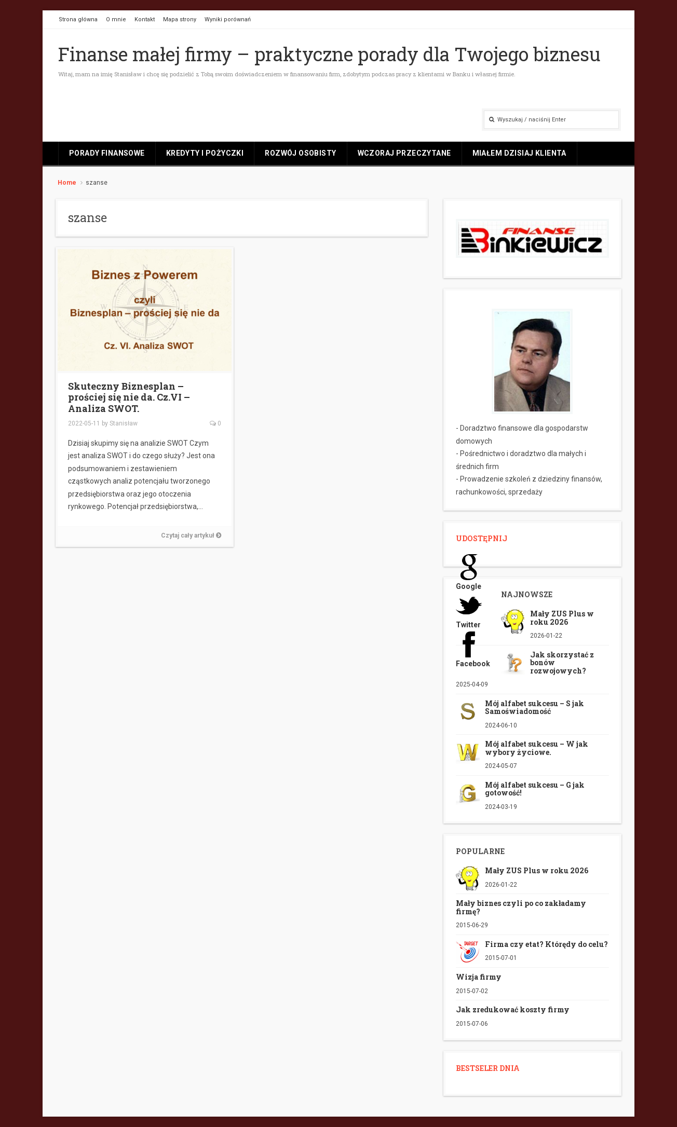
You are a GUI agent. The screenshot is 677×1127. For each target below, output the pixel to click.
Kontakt (144, 19)
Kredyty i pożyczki (205, 153)
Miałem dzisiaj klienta (519, 153)
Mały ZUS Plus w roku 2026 (562, 617)
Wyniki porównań (228, 19)
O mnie (116, 19)
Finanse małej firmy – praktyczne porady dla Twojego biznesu (329, 54)
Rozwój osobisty (300, 153)
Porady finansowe (107, 153)
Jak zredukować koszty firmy (513, 1009)
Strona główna (78, 19)
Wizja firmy (479, 977)
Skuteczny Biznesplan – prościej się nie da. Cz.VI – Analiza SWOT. (129, 397)
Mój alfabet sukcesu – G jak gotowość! (535, 789)
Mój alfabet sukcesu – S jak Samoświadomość (534, 707)
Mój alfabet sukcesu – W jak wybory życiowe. (536, 748)
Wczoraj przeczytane (404, 153)
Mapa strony (179, 19)
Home (67, 182)
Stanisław (124, 423)
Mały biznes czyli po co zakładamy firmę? (521, 907)
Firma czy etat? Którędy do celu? (546, 944)
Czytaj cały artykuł (191, 535)
